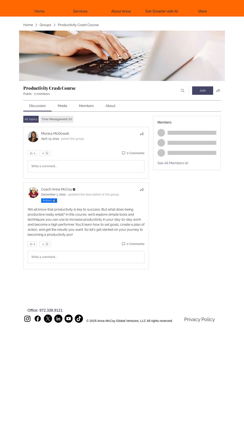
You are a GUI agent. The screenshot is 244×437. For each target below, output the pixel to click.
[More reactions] (45, 153)
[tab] (31, 119)
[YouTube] (68, 319)
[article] (86, 152)
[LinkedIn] (58, 319)
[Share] (141, 133)
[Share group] (218, 90)
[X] (48, 319)
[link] (37, 106)
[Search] (182, 90)
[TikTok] (79, 319)
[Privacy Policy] (199, 319)
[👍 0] (32, 153)
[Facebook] (38, 319)
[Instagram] (27, 319)
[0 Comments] (132, 153)
